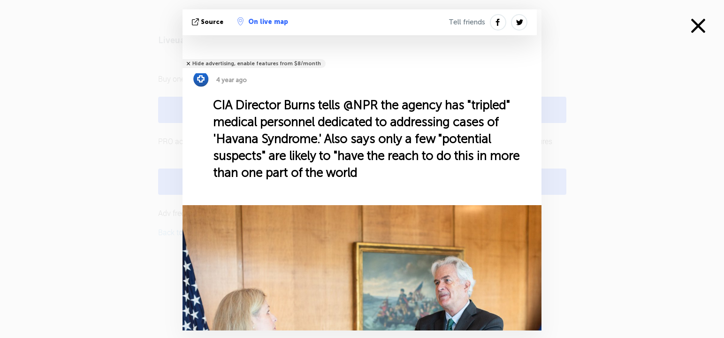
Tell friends (467, 22)
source (208, 21)
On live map (262, 21)
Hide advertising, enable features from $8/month (256, 64)
